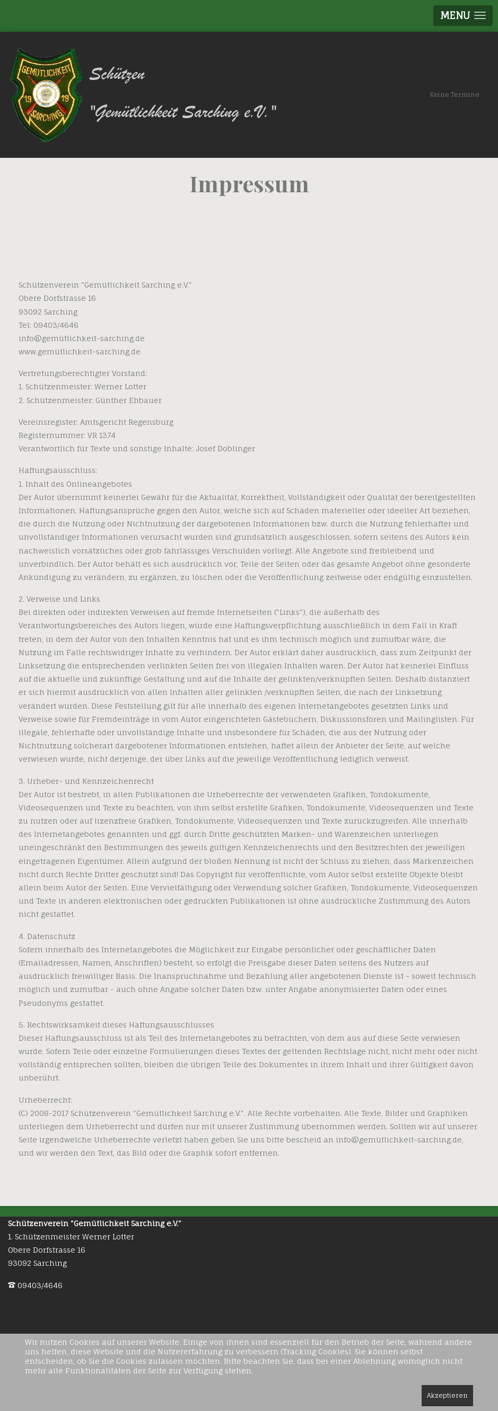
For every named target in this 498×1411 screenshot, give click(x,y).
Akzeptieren (447, 1395)
